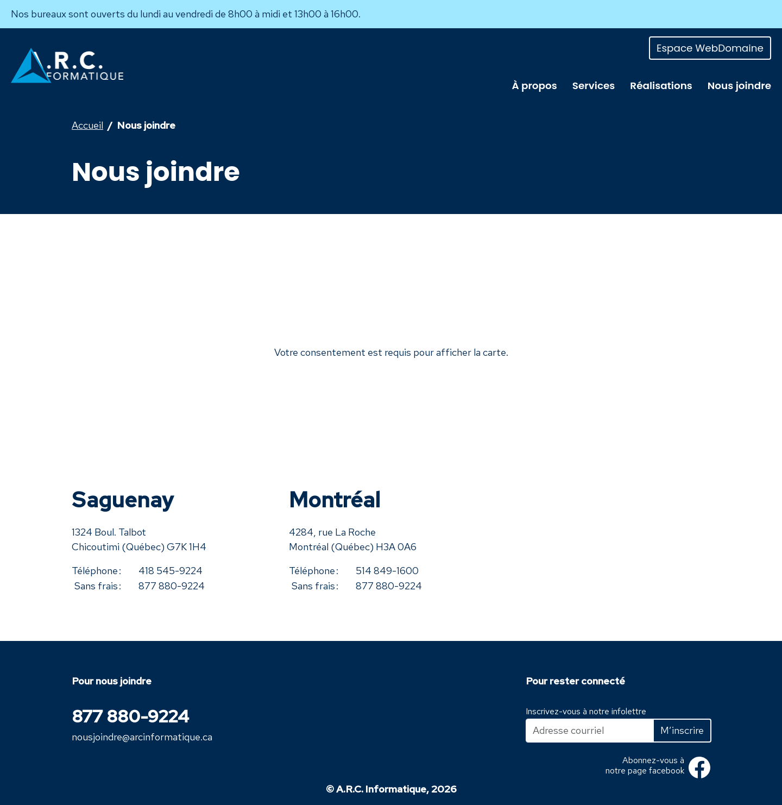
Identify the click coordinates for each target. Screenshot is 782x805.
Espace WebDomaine (710, 48)
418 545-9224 (170, 570)
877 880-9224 (171, 586)
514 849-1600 (387, 570)
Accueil (87, 125)
